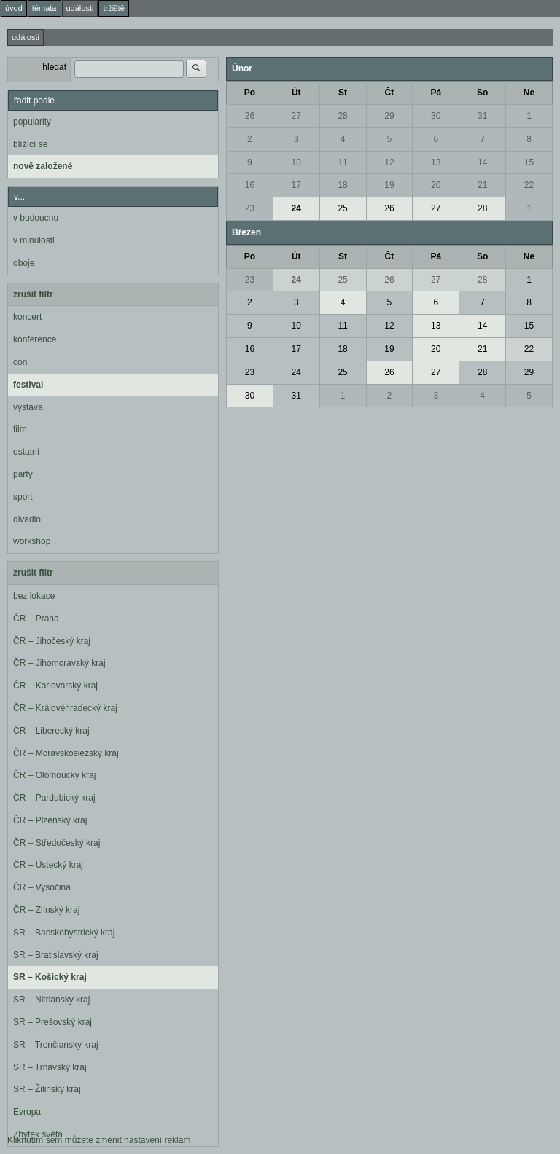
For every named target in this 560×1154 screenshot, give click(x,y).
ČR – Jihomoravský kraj (59, 663)
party (23, 474)
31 (482, 116)
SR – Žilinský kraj (47, 1089)
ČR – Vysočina (42, 887)
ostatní (26, 452)
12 (389, 162)
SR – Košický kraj (50, 977)
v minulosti (34, 240)
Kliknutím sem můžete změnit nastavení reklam (98, 1140)
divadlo (27, 519)
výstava (28, 407)
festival (28, 385)
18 (342, 185)
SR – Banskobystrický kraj (63, 932)
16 (249, 185)
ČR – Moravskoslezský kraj (66, 753)
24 (296, 208)
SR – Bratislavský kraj (55, 955)
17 (296, 185)
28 (342, 116)
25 (342, 208)
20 (435, 185)
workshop (31, 541)
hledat (54, 67)
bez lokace (34, 596)
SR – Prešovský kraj (52, 1022)
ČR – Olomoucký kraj (54, 775)
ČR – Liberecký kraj (51, 731)
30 (435, 116)
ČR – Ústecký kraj (48, 865)
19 (389, 185)
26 (249, 116)
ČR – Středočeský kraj (56, 843)
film (20, 429)
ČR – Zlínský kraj (46, 910)
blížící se (30, 144)
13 (435, 162)
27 (296, 116)
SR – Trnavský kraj (50, 1067)
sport (23, 497)
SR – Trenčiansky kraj (55, 1045)
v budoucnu (35, 218)
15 (529, 162)
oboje (23, 263)
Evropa (27, 1112)
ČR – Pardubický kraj (54, 798)
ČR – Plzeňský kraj (50, 820)
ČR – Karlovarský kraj (55, 685)
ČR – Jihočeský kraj (51, 641)
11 (342, 162)
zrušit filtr (33, 294)
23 (249, 208)
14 (482, 162)
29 (389, 116)
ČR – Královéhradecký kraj (65, 708)
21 (482, 185)
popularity (32, 122)
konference (34, 339)
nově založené (42, 166)
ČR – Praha (36, 618)
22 (529, 185)
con (20, 362)
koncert (27, 317)
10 (296, 162)
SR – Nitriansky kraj (51, 999)
